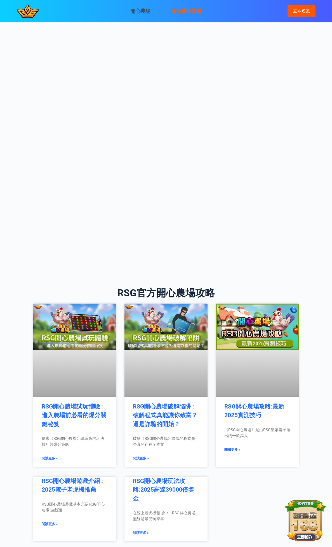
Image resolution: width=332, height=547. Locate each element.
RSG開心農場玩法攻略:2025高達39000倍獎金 (163, 490)
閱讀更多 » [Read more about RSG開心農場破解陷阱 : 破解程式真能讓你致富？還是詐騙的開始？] (141, 458)
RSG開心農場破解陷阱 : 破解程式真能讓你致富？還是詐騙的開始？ (165, 415)
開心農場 (140, 11)
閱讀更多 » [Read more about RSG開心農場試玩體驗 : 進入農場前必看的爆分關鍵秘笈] (50, 458)
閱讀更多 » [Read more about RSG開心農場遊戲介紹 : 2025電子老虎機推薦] (50, 524)
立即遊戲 (301, 10)
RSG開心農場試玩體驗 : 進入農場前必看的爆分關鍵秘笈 (74, 415)
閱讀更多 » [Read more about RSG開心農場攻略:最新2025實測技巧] (232, 450)
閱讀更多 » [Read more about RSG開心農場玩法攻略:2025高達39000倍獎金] (141, 533)
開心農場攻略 (186, 11)
